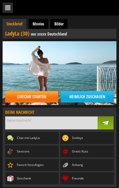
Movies (38, 24)
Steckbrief (14, 24)
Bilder (59, 24)
